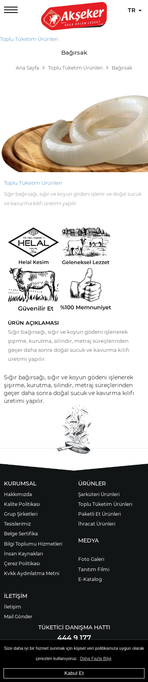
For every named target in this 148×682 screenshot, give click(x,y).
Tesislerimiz (17, 524)
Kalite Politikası (22, 504)
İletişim (12, 607)
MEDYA (88, 540)
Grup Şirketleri (20, 514)
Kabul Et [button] (74, 673)
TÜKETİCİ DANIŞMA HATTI (74, 627)
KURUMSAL (20, 483)
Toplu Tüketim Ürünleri (29, 39)
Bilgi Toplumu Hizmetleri (33, 544)
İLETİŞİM (15, 595)
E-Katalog (90, 579)
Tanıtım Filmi (93, 569)
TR (135, 10)
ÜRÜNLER (92, 483)
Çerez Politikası (22, 563)
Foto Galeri (91, 559)
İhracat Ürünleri (96, 524)
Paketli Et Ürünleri (99, 514)
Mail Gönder (18, 616)
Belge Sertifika (21, 534)
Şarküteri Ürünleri (99, 494)
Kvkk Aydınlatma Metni (31, 573)
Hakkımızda (18, 494)
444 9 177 (74, 638)
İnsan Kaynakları (23, 554)
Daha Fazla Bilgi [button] (95, 658)
